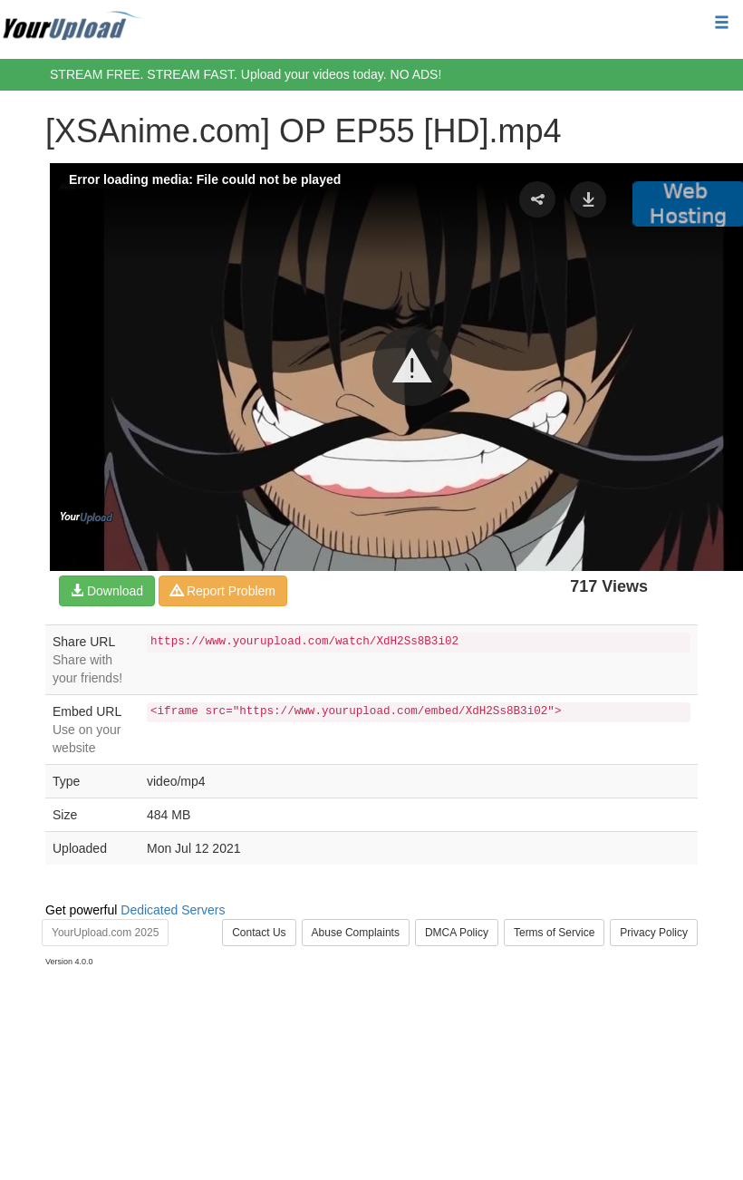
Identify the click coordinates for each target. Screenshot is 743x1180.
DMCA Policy (456, 932)
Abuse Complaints (356, 932)
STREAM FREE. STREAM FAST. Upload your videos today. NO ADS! (245, 74)
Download (107, 591)
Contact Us (258, 932)
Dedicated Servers (173, 910)
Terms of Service (554, 932)
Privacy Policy (654, 932)
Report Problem (222, 591)
